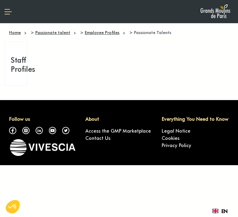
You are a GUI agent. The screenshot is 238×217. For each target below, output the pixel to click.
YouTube (52, 130)
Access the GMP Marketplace (118, 130)
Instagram (26, 130)
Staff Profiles (23, 64)
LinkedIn (39, 130)
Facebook (12, 130)
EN (219, 211)
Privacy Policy (176, 145)
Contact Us (97, 137)
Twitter (65, 130)
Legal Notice (176, 130)
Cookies (170, 137)
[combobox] (220, 211)
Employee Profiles (102, 32)
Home (15, 32)
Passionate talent (52, 32)
